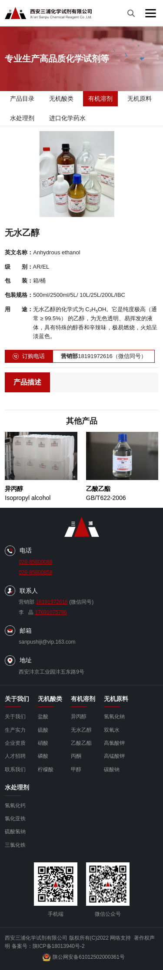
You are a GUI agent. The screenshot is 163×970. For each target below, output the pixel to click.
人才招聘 (15, 756)
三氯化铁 (15, 845)
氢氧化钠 (114, 717)
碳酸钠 (112, 769)
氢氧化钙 (15, 805)
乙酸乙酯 (81, 743)
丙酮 (76, 756)
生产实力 (15, 730)
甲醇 (76, 769)
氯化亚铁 (15, 818)
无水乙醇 (81, 730)
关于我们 (15, 717)
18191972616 (52, 602)
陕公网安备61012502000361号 (83, 957)
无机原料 (139, 98)
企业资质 (15, 743)
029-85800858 (35, 572)
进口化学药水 (67, 118)
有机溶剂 (100, 98)
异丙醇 (78, 717)
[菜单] (150, 13)
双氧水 (112, 730)
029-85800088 (35, 562)
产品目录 (22, 98)
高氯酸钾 (114, 743)
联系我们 (15, 769)
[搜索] (131, 13)
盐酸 (43, 717)
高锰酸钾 (114, 756)
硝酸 (43, 743)
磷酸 (43, 756)
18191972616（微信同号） (103, 356)
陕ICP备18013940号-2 (59, 946)
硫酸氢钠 (15, 832)
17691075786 (51, 612)
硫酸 (43, 730)
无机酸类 (61, 98)
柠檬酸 (45, 769)
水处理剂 (22, 118)
